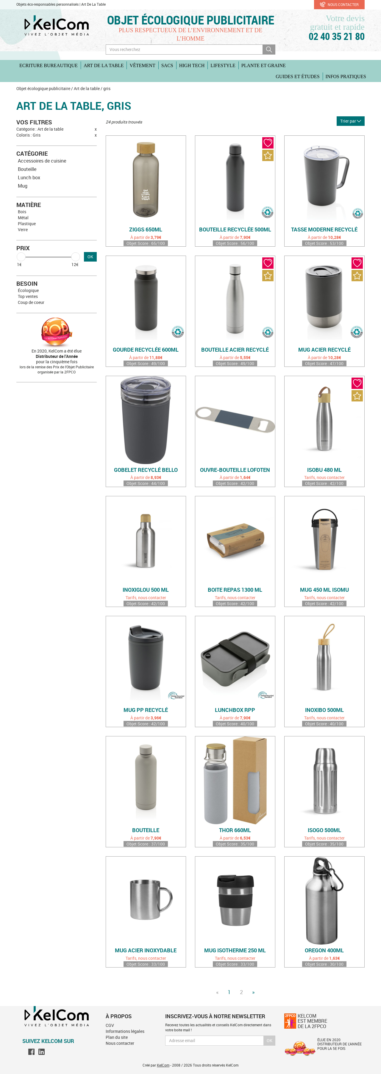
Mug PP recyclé (146, 710)
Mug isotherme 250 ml (235, 951)
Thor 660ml (235, 830)
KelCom (163, 1065)
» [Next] (253, 992)
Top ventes (28, 296)
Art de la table (104, 65)
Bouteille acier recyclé (235, 350)
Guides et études (297, 76)
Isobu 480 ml (324, 470)
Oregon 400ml (324, 951)
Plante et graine (263, 65)
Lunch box (29, 177)
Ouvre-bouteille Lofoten (235, 470)
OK (90, 256)
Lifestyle (222, 65)
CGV (110, 1025)
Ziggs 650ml (145, 230)
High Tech (191, 65)
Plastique (27, 223)
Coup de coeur (31, 302)
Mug (22, 186)
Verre (23, 229)
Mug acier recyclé (324, 350)
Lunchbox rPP (235, 710)
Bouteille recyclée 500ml (235, 230)
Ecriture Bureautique (48, 65)
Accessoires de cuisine (42, 160)
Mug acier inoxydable (146, 951)
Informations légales (125, 1031)
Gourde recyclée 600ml (146, 350)
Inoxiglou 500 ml (146, 590)
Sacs (167, 65)
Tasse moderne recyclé (324, 230)
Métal (23, 217)
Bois (22, 211)
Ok (269, 1040)
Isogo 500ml (324, 830)
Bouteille (27, 169)
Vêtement (142, 65)
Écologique (28, 290)
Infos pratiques (346, 76)
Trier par (350, 121)
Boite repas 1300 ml (235, 590)
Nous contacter (339, 4)
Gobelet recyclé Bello (146, 470)
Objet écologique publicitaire (190, 20)
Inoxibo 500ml (324, 710)
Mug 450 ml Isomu (324, 590)
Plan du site (117, 1037)
